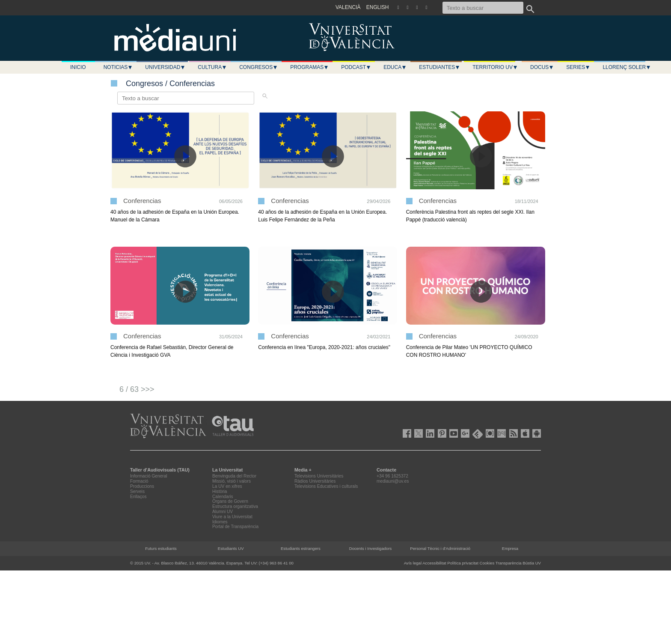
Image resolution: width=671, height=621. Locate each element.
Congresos (258, 67)
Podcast (356, 67)
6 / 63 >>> (136, 389)
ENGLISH (377, 7)
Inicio (78, 67)
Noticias (118, 67)
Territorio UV (495, 67)
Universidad (165, 67)
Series (578, 67)
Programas (309, 67)
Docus (542, 67)
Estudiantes (439, 67)
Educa (395, 67)
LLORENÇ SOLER (627, 67)
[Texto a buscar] (482, 8)
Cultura (212, 67)
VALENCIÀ (348, 7)
